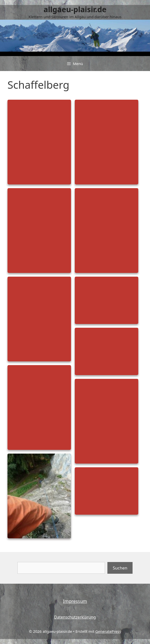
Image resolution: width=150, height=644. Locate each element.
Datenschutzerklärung (75, 617)
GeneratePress (108, 631)
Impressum (75, 601)
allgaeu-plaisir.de (75, 9)
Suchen (120, 568)
